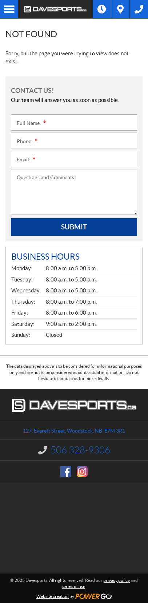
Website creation (52, 596)
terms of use (73, 586)
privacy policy (116, 580)
